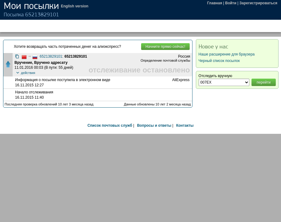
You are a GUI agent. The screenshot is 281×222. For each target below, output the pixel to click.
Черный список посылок (219, 61)
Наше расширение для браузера (227, 54)
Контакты (185, 125)
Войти (230, 3)
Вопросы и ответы (154, 125)
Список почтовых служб (109, 125)
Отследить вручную (215, 76)
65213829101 (51, 56)
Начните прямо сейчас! (165, 46)
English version (74, 6)
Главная (214, 3)
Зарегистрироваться (258, 3)
